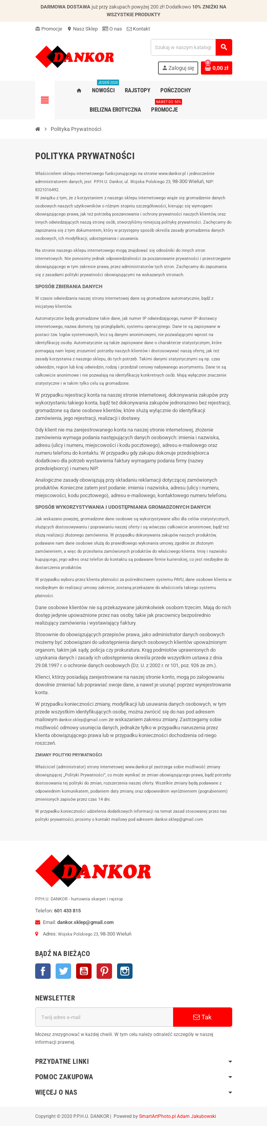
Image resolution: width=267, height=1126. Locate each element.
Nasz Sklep (82, 29)
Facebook (43, 971)
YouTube (84, 971)
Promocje (48, 29)
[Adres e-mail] (104, 1017)
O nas (112, 29)
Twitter (63, 971)
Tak (202, 1017)
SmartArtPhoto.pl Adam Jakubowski (177, 1116)
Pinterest (104, 971)
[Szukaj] (191, 47)
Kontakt (138, 29)
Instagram (125, 971)
